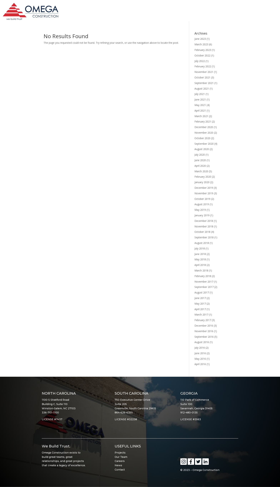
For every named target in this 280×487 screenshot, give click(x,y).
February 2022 (202, 66)
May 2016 (200, 358)
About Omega (184, 12)
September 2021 (204, 83)
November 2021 (203, 72)
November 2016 (203, 331)
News (118, 465)
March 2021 (201, 116)
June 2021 (200, 99)
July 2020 (199, 154)
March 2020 (201, 171)
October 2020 (202, 138)
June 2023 (200, 38)
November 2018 (203, 226)
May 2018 (200, 259)
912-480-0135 (189, 412)
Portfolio (210, 12)
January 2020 (201, 182)
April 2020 (200, 165)
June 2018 (200, 254)
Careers (120, 461)
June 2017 (200, 298)
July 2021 (199, 94)
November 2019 (203, 193)
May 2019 (200, 209)
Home (163, 12)
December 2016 (203, 325)
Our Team (121, 457)
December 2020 (203, 127)
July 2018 (199, 248)
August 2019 (201, 204)
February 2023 (202, 50)
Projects (120, 452)
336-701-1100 (50, 412)
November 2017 (203, 281)
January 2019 (201, 215)
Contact (120, 469)
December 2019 (203, 187)
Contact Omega (260, 12)
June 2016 (200, 353)
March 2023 (201, 44)
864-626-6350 (124, 412)
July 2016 (199, 347)
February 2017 (202, 320)
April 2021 (200, 110)
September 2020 (204, 143)
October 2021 (202, 77)
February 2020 (202, 176)
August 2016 (201, 342)
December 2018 (203, 221)
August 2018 (201, 243)
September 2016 (204, 336)
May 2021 (200, 105)
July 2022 (199, 61)
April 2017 (200, 309)
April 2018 (200, 265)
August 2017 (201, 292)
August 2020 (201, 149)
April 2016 (200, 364)
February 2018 (202, 276)
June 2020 (200, 160)
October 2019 (202, 199)
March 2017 (201, 314)
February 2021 (202, 121)
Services (232, 12)
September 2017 (204, 287)
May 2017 (200, 303)
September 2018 (204, 237)
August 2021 (201, 88)
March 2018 (201, 270)
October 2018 (202, 231)
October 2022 (202, 55)
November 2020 (203, 132)
